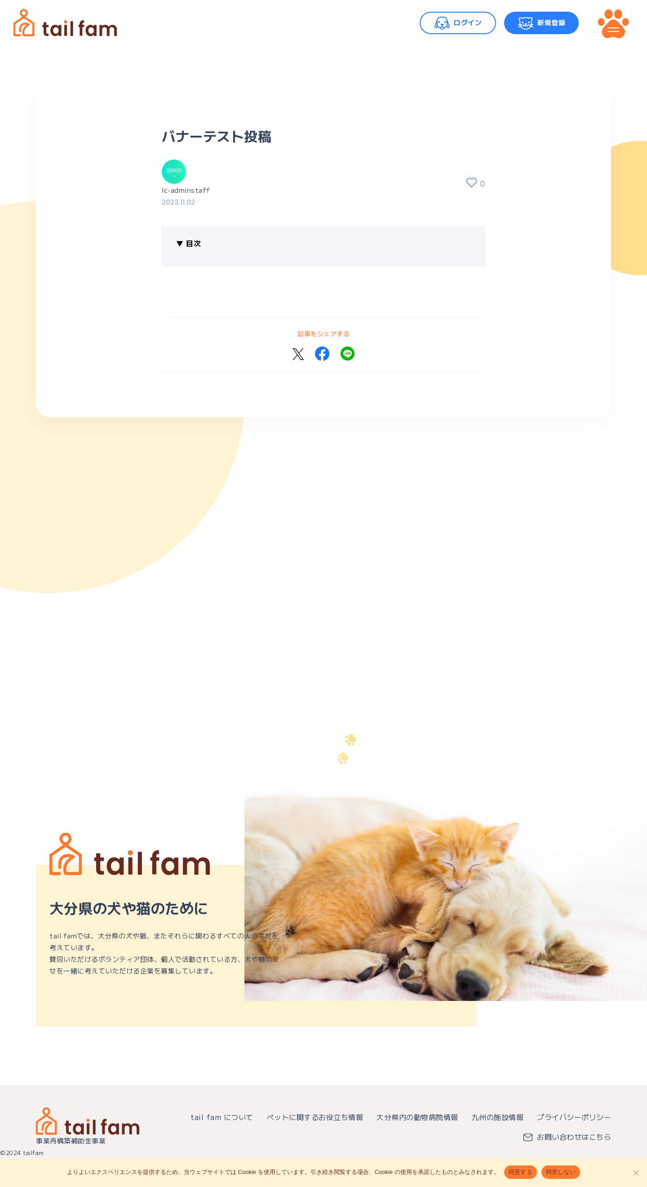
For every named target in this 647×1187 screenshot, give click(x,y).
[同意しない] (635, 1172)
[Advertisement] (305, 552)
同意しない (561, 1172)
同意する (520, 1172)
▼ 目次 (188, 243)
